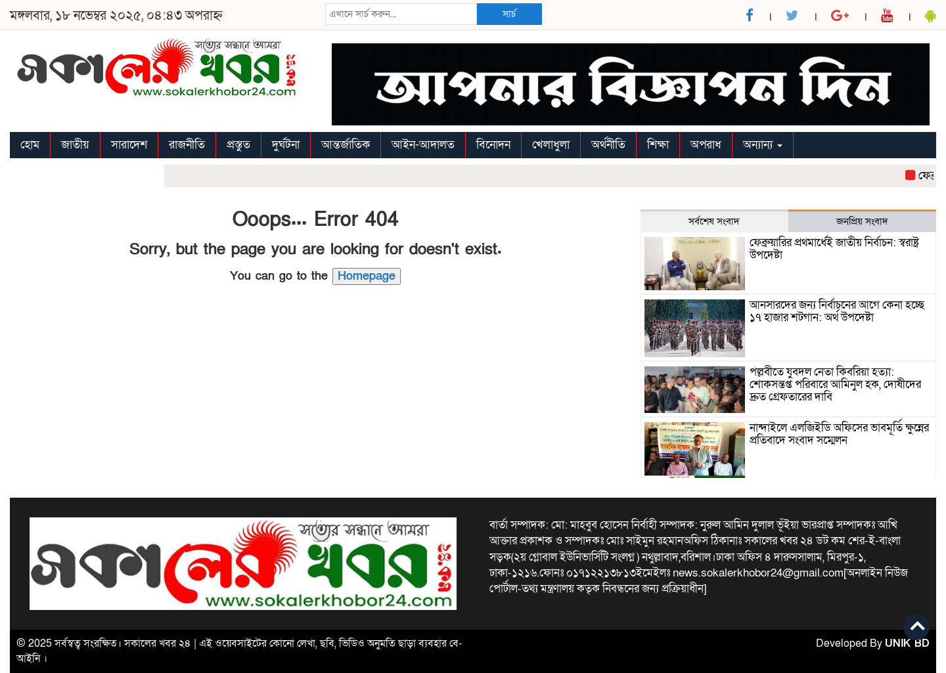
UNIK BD (907, 643)
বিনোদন (493, 144)
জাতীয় (75, 144)
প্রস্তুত (238, 144)
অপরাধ (705, 144)
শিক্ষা (658, 144)
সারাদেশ (129, 144)
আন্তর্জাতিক (345, 144)
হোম (29, 144)
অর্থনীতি (608, 144)
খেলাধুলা (551, 144)
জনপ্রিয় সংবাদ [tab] (862, 221)
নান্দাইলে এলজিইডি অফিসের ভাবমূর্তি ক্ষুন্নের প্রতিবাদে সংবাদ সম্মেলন (839, 434)
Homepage (366, 276)
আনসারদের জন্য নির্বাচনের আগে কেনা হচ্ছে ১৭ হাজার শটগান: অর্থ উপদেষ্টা (837, 311)
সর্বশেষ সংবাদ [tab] (714, 221)
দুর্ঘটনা (286, 144)
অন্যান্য (762, 144)
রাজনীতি (187, 144)
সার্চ (509, 13)
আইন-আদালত (423, 144)
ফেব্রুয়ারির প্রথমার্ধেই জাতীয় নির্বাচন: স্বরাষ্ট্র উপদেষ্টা (834, 249)
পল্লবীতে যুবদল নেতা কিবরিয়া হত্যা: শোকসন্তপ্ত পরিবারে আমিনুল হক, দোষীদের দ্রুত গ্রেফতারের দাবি (835, 384)
